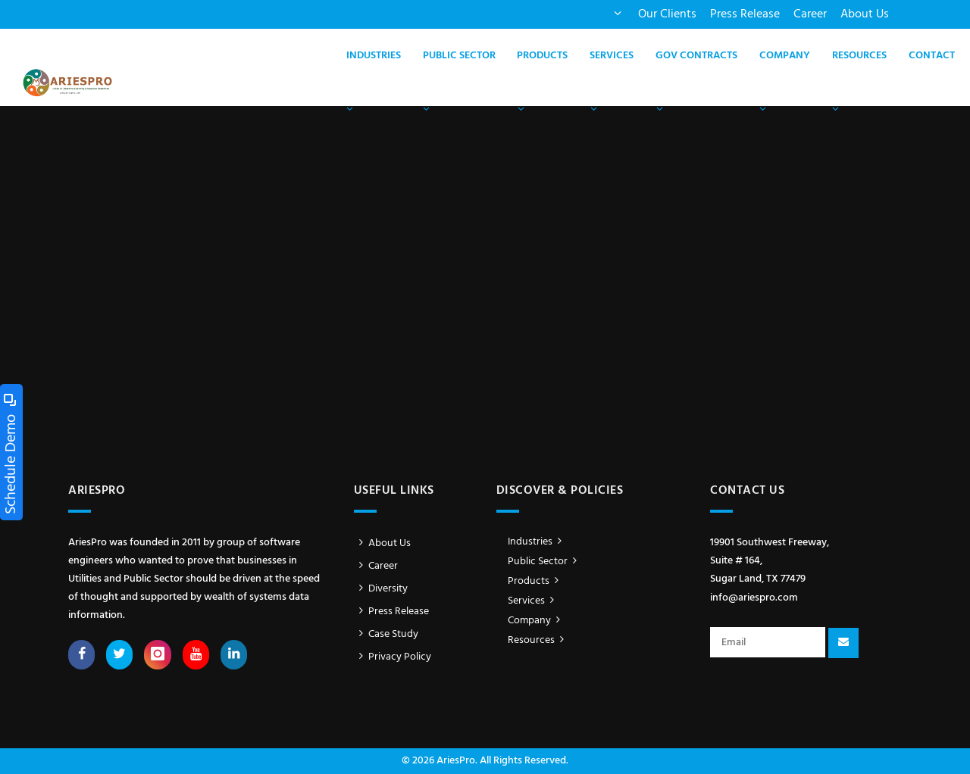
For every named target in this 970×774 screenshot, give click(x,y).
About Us (864, 14)
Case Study (386, 634)
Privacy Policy (393, 657)
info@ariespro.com (754, 598)
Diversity (381, 589)
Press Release (745, 14)
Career (810, 14)
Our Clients (667, 14)
